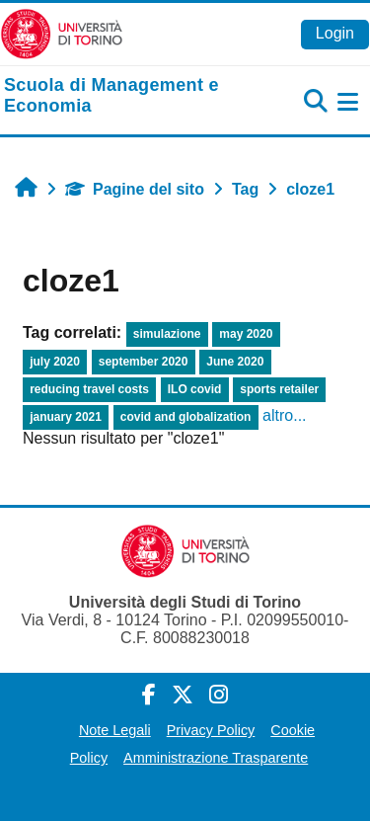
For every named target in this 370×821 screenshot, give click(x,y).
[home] (123, 96)
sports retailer (279, 389)
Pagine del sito (134, 189)
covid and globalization (186, 417)
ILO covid (195, 389)
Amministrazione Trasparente (215, 758)
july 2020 (55, 362)
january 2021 (66, 417)
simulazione (167, 334)
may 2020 (245, 334)
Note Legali (115, 730)
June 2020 (234, 362)
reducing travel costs (89, 389)
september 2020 (143, 362)
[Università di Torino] (61, 33)
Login (335, 33)
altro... (284, 415)
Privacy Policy (211, 730)
